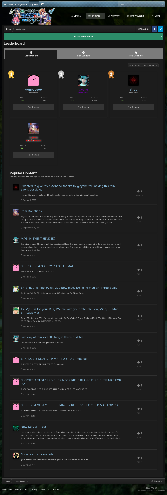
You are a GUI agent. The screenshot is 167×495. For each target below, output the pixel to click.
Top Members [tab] (136, 54)
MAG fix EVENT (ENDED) (38, 238)
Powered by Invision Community (151, 491)
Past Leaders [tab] (83, 54)
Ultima (77, 16)
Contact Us (44, 489)
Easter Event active (83, 36)
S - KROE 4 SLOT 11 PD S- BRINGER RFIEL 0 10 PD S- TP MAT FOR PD (69, 405)
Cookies (55, 489)
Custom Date (150, 65)
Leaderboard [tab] (31, 54)
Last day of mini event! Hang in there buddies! (52, 337)
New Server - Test (33, 426)
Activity (115, 16)
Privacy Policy (31, 489)
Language (7, 489)
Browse (96, 16)
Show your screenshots (37, 454)
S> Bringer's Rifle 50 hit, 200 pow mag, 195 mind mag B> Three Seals (69, 287)
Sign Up (34, 4)
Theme (19, 489)
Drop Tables (137, 16)
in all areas (135, 65)
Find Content (33, 107)
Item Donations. (32, 211)
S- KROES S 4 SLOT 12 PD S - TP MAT (47, 266)
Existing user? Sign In (15, 4)
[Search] (130, 4)
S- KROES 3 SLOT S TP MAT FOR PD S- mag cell (54, 358)
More (157, 16)
